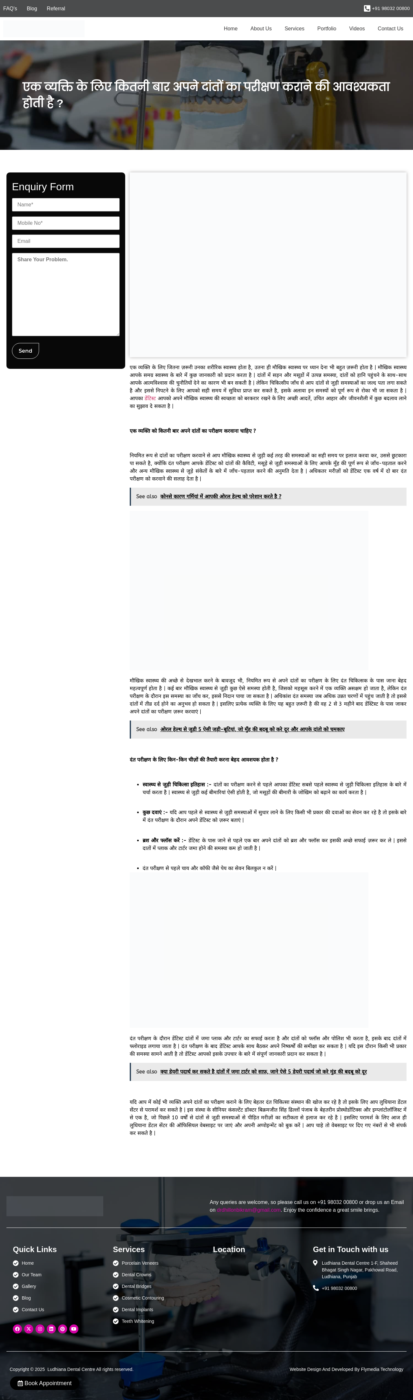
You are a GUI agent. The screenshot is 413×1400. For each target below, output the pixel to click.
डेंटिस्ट (150, 398)
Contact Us (390, 28)
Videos (357, 28)
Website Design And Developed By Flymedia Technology (346, 1369)
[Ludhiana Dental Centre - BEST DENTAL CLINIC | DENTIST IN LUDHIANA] (256, 1290)
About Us (261, 28)
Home (231, 28)
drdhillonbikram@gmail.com (249, 1210)
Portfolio (327, 28)
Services (294, 28)
